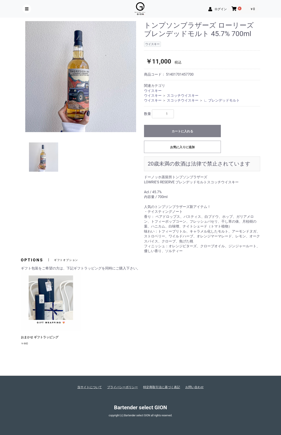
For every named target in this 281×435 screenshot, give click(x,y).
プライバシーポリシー (122, 387)
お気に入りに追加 (182, 147)
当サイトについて (89, 387)
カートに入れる (182, 131)
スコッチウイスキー (182, 95)
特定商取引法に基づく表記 (161, 387)
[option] (80, 76)
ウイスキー (153, 91)
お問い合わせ (194, 387)
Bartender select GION (140, 407)
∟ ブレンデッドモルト (222, 100)
